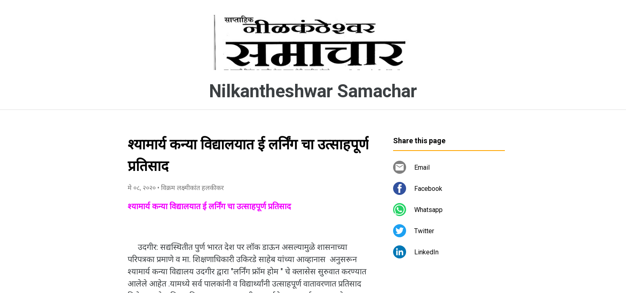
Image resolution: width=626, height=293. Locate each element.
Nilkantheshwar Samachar (313, 91)
